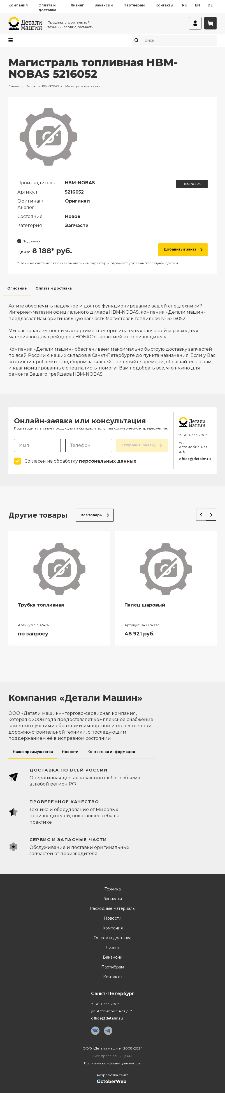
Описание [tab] (17, 288)
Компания (18, 5)
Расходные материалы (112, 908)
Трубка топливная (41, 605)
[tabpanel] (112, 336)
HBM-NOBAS (192, 184)
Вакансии (103, 5)
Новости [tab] (70, 751)
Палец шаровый (144, 605)
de (210, 5)
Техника (113, 889)
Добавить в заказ (183, 249)
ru (184, 5)
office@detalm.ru (195, 459)
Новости (112, 918)
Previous (199, 514)
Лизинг (77, 5)
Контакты (164, 5)
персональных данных (107, 461)
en (197, 5)
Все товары (95, 515)
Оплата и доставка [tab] (54, 288)
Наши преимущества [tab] (33, 751)
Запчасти (112, 898)
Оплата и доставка (47, 7)
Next (210, 514)
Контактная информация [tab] (111, 751)
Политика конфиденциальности (112, 1063)
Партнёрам (134, 5)
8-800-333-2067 (193, 435)
